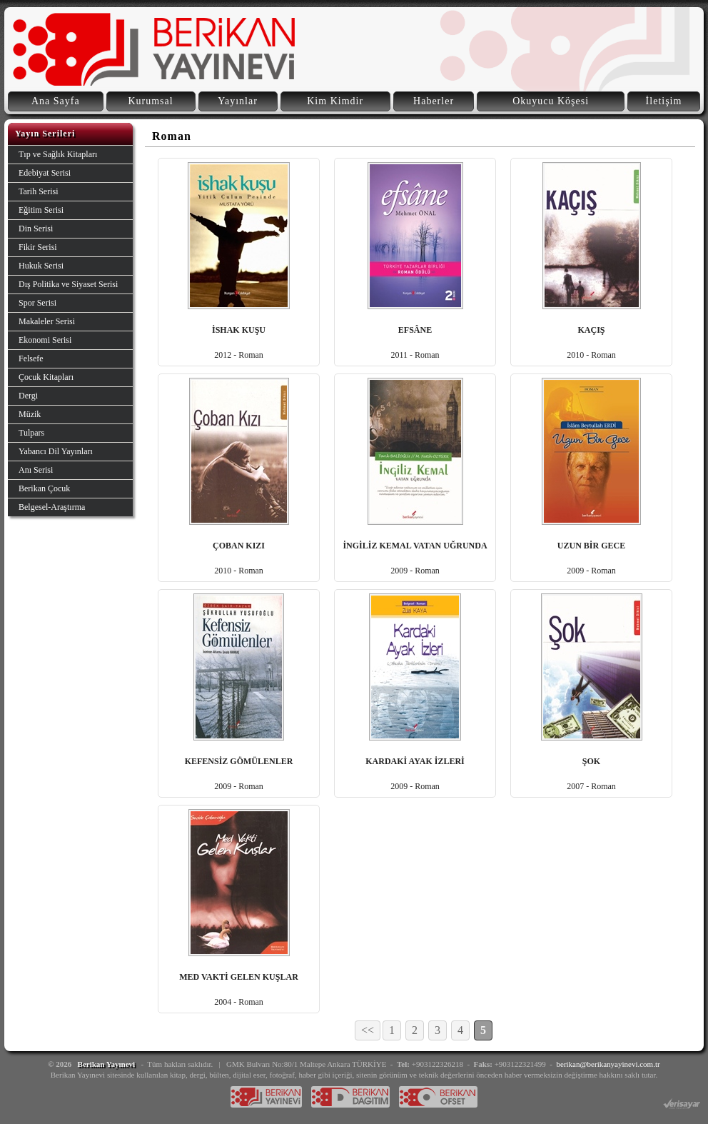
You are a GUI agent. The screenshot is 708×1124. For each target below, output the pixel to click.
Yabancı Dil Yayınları (56, 451)
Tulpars (31, 433)
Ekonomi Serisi (45, 340)
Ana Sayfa (55, 101)
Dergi (28, 396)
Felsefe (31, 358)
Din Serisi (36, 229)
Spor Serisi (37, 303)
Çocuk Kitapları (46, 377)
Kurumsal (150, 101)
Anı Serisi (36, 470)
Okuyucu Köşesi (550, 101)
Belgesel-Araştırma (52, 507)
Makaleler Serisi (47, 321)
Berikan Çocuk (44, 488)
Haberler (433, 101)
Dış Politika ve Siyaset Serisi (68, 284)
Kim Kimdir (335, 101)
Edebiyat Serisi (45, 173)
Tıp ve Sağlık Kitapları (58, 154)
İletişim (664, 101)
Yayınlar (238, 101)
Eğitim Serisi (41, 210)
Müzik (30, 414)
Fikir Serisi (38, 247)
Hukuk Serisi (41, 266)
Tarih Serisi (38, 191)
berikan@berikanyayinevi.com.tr (608, 1064)
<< (367, 1030)
